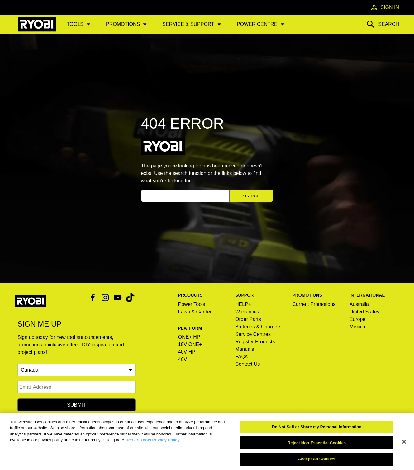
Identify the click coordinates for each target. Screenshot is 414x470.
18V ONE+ (190, 344)
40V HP (186, 352)
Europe (358, 319)
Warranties (247, 311)
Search (251, 196)
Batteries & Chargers (258, 326)
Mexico (357, 326)
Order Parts (248, 319)
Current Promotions (313, 304)
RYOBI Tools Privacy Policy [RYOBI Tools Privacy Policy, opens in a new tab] (153, 446)
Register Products (255, 341)
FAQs (241, 356)
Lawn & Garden (195, 311)
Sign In (384, 7)
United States (364, 311)
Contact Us (247, 364)
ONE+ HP (189, 337)
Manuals (244, 349)
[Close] (404, 447)
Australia (359, 304)
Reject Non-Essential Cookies (317, 448)
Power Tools (191, 304)
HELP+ (243, 304)
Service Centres (253, 334)
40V (182, 359)
